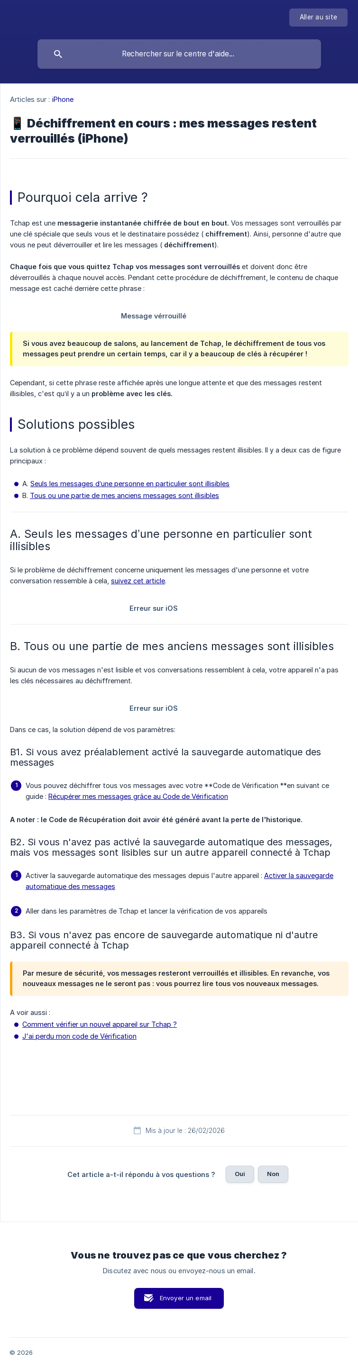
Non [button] (273, 1174)
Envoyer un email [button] (185, 1298)
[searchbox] (179, 54)
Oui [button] (240, 1174)
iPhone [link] (63, 99)
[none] (318, 18)
